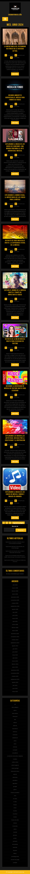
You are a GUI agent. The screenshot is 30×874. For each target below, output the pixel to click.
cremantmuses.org (15, 15)
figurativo (15, 783)
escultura (15, 780)
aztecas (15, 725)
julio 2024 (15, 649)
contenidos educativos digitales (15, 756)
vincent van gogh (15, 859)
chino (15, 744)
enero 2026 (15, 594)
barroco (15, 731)
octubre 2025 (15, 603)
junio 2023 (15, 688)
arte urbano (15, 713)
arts (15, 719)
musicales (15, 826)
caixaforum (15, 737)
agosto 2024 (15, 646)
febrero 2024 (15, 664)
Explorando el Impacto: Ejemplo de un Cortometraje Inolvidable (15, 542)
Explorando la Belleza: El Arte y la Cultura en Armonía (15, 560)
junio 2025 (15, 615)
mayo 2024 (15, 655)
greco (15, 789)
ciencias (15, 747)
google (15, 786)
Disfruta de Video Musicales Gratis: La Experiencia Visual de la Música (15, 242)
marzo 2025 (15, 624)
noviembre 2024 (15, 636)
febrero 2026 (15, 591)
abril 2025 (15, 621)
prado (15, 838)
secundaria (15, 844)
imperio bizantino (15, 792)
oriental (15, 832)
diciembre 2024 (15, 633)
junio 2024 (15, 652)
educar (15, 774)
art (15, 704)
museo (15, 817)
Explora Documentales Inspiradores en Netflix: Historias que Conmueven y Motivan (15, 556)
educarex (15, 777)
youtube (15, 862)
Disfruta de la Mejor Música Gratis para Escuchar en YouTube (15, 341)
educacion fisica (15, 771)
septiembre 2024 (15, 642)
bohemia (15, 734)
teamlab (15, 847)
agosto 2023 (15, 682)
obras (15, 829)
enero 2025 (15, 630)
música (15, 823)
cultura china (15, 762)
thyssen (15, 850)
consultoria (15, 753)
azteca (15, 722)
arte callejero (15, 707)
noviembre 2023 (15, 673)
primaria (15, 841)
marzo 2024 (15, 661)
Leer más (15, 74)
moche (15, 811)
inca (15, 795)
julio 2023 (15, 685)
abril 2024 (15, 658)
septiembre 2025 (15, 606)
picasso (15, 835)
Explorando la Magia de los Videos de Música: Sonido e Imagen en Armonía (15, 494)
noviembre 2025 (15, 600)
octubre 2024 (15, 639)
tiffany (15, 853)
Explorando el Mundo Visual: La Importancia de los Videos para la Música (15, 197)
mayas (15, 804)
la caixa (15, 798)
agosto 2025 (15, 609)
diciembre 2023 (15, 670)
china (15, 741)
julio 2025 (15, 612)
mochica (15, 814)
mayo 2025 (15, 618)
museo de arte (15, 820)
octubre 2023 (15, 676)
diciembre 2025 (15, 597)
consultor (15, 750)
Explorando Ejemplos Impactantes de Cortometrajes (15, 547)
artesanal (15, 716)
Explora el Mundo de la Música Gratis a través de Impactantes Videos (15, 292)
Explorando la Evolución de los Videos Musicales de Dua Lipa (15, 551)
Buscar (21, 530)
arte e (15, 710)
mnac (15, 808)
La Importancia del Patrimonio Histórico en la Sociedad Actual (15, 48)
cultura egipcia (15, 765)
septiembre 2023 (15, 679)
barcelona (15, 728)
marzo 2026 (15, 588)
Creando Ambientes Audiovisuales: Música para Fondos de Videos (15, 97)
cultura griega (15, 768)
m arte (15, 801)
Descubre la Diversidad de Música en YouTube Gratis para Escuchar (15, 388)
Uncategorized (15, 856)
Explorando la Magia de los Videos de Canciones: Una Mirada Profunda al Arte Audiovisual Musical (15, 147)
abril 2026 (15, 585)
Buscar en (15, 526)
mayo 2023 (15, 691)
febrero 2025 (15, 627)
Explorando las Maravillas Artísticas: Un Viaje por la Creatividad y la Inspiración (15, 438)
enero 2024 (15, 667)
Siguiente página (18, 523)
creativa (15, 759)
